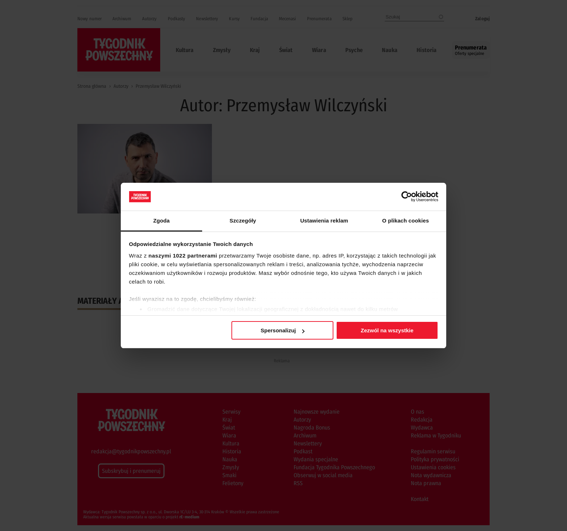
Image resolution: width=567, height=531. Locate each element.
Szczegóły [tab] (243, 220)
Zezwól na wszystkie (387, 330)
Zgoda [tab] (161, 220)
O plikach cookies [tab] (405, 220)
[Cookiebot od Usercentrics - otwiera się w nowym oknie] (406, 196)
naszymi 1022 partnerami (183, 255)
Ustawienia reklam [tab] (324, 220)
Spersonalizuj (283, 330)
